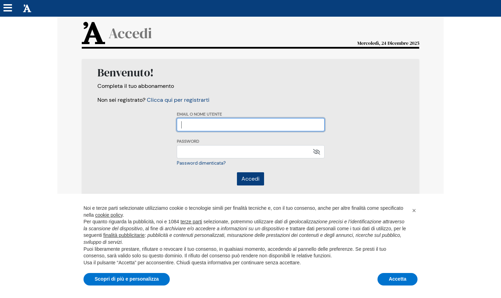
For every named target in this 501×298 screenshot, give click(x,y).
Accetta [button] (397, 279)
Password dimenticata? (201, 163)
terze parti (191, 221)
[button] (414, 210)
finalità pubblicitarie (124, 235)
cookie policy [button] (108, 215)
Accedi (250, 178)
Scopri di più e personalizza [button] (127, 279)
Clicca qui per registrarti (178, 100)
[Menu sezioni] (8, 8)
